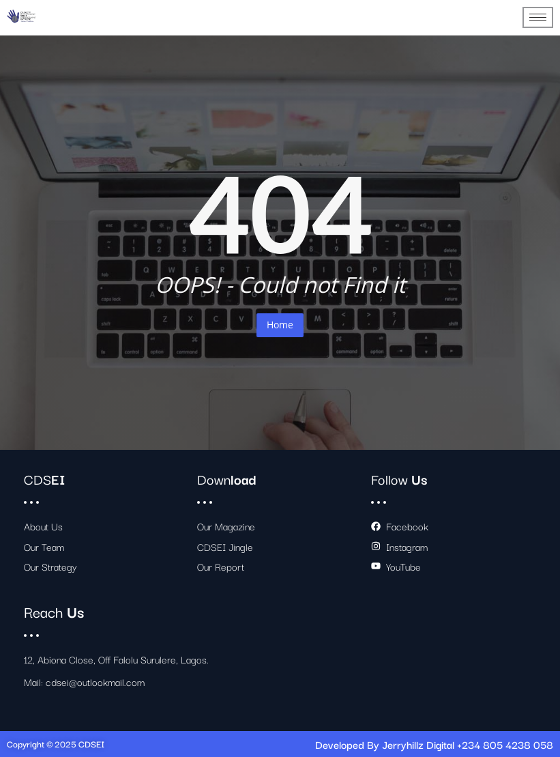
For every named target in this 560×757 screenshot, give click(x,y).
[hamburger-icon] (537, 17)
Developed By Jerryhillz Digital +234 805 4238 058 (434, 744)
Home (280, 324)
